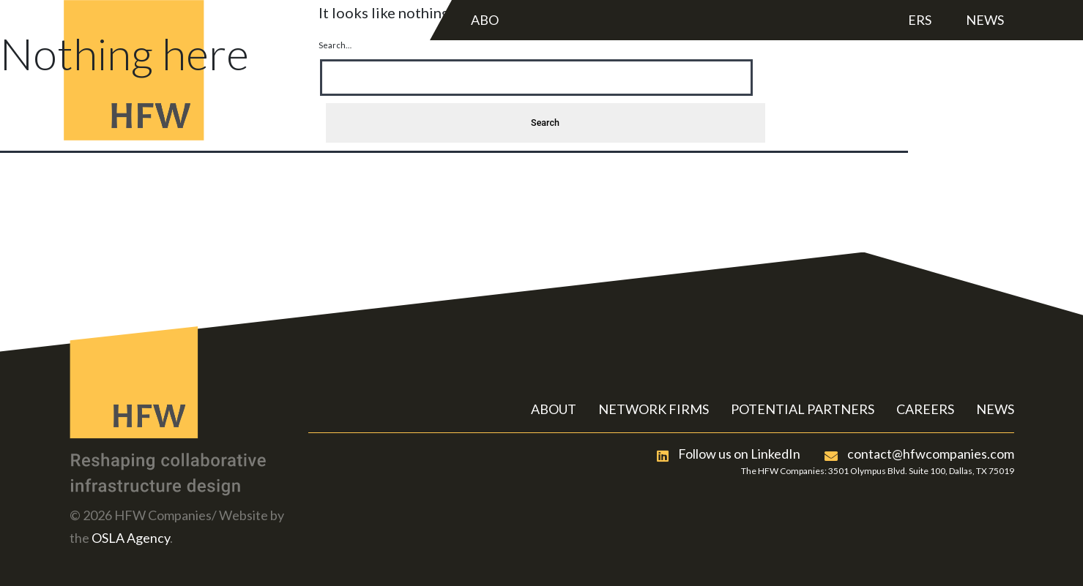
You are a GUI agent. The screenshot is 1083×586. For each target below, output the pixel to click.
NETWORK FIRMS (653, 409)
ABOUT (553, 409)
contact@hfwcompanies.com (919, 454)
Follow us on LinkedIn (728, 454)
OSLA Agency (131, 538)
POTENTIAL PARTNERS (802, 409)
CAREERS (925, 409)
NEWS (995, 409)
